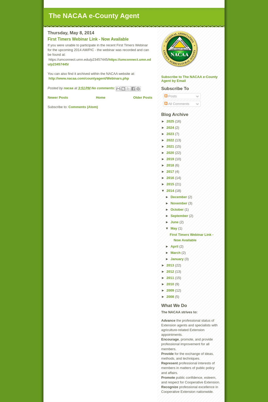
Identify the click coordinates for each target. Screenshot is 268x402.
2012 (170, 271)
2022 (170, 140)
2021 (170, 146)
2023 (170, 134)
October (178, 209)
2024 (170, 128)
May (174, 228)
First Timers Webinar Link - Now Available (88, 39)
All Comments (176, 104)
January (178, 259)
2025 (170, 121)
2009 (170, 290)
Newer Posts (58, 97)
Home (100, 97)
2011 (170, 278)
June (175, 222)
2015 (170, 184)
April (175, 246)
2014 (170, 191)
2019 (170, 159)
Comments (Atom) (83, 107)
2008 (170, 297)
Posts (170, 96)
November (179, 203)
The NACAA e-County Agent (94, 16)
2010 (170, 284)
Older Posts (142, 97)
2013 (170, 265)
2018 (170, 165)
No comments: (103, 88)
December (179, 197)
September (180, 216)
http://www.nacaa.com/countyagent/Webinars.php (88, 78)
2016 (170, 178)
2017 (170, 172)
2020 (170, 153)
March (176, 253)
